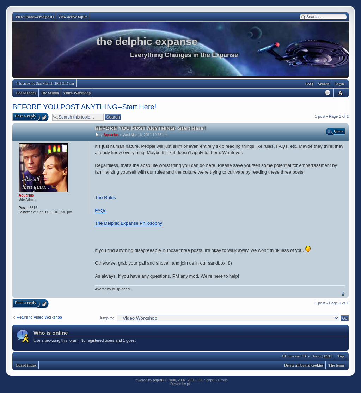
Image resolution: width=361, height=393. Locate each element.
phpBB (158, 380)
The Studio (50, 93)
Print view (328, 93)
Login (339, 83)
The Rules (105, 197)
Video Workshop (77, 93)
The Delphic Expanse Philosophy (128, 223)
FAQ (309, 83)
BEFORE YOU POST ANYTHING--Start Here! (84, 107)
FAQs (100, 210)
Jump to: (106, 318)
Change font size (340, 93)
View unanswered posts (34, 16)
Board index (26, 93)
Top (343, 294)
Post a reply (25, 116)
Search (323, 83)
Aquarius (111, 135)
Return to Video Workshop (39, 317)
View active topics (73, 16)
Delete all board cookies (304, 365)
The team (336, 365)
